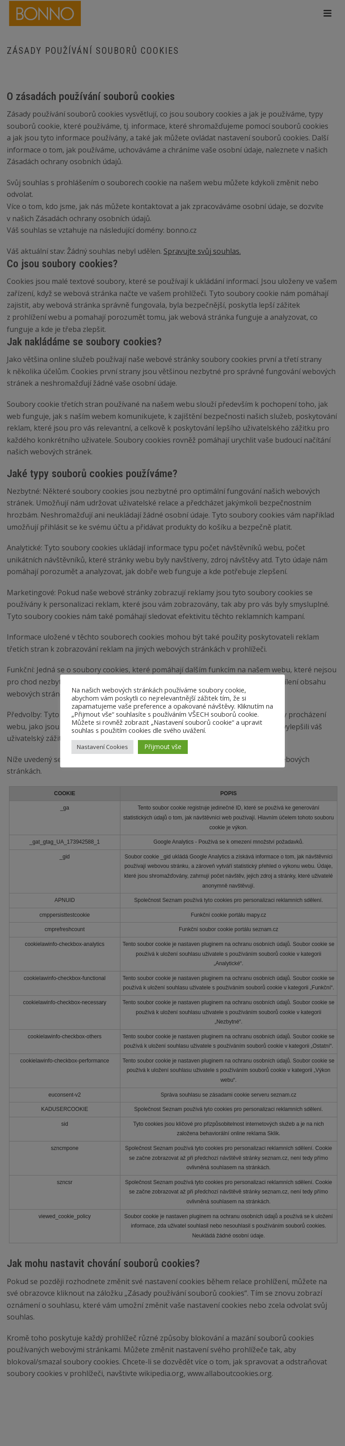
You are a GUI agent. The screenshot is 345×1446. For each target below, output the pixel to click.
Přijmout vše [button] (162, 746)
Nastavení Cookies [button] (102, 747)
